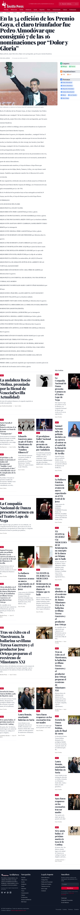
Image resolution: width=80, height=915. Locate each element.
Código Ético (44, 879)
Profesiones (72, 9)
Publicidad (64, 898)
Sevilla (21, 9)
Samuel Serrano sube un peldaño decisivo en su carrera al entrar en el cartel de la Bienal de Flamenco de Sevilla (8, 556)
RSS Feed (23, 901)
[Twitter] (5, 892)
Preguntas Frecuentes (67, 900)
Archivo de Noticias (26, 899)
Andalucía (28, 9)
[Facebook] (2, 892)
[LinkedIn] (10, 892)
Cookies (64, 909)
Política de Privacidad (46, 882)
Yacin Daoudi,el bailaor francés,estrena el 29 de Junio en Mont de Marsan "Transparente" (8, 428)
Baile (21, 12)
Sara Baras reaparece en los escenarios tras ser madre (44, 718)
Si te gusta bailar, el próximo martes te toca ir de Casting (7, 722)
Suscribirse (70, 888)
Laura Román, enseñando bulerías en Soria (26, 717)
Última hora (14, 9)
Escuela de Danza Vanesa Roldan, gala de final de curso (8, 693)
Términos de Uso (45, 886)
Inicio (1, 12)
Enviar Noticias (65, 902)
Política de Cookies (46, 884)
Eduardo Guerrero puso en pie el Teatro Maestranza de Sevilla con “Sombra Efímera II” (25, 444)
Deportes (42, 9)
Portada (6, 9)
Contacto (43, 890)
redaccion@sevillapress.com (18, 910)
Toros (48, 9)
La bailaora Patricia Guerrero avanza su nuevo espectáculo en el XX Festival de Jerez (26, 581)
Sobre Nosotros (45, 877)
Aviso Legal (44, 888)
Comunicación (56, 9)
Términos (70, 909)
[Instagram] (7, 892)
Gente (35, 9)
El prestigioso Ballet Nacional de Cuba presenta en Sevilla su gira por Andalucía (43, 443)
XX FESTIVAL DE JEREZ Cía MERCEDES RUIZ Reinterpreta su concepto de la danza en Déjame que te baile (43, 584)
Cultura (65, 9)
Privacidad (58, 909)
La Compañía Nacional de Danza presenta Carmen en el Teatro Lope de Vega (60, 388)
